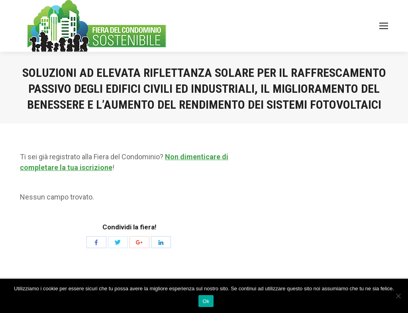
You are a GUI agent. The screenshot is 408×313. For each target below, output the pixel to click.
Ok (205, 301)
